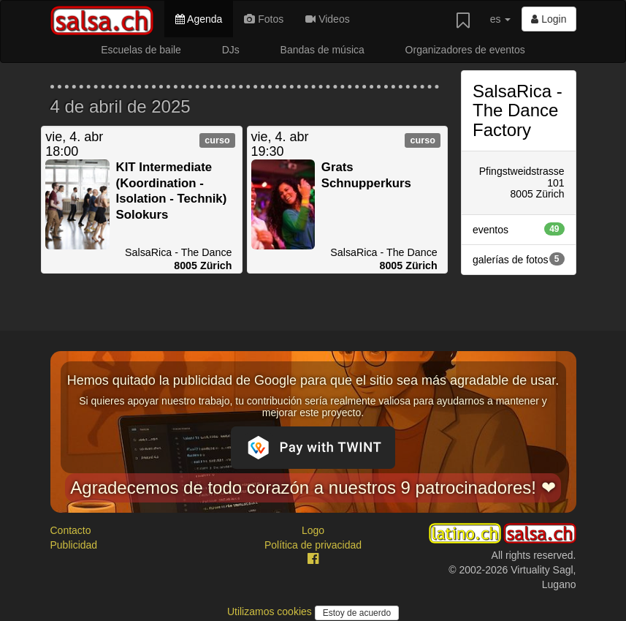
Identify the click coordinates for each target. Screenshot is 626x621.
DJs (231, 50)
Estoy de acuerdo (357, 613)
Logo (313, 530)
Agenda (198, 19)
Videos (327, 19)
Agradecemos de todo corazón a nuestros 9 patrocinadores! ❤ (312, 487)
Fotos (263, 19)
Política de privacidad (313, 545)
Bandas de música (322, 50)
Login (548, 19)
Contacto (70, 530)
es (500, 19)
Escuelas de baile (141, 50)
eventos (519, 229)
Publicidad (74, 545)
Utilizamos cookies (271, 611)
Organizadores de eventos (465, 50)
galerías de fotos (519, 259)
